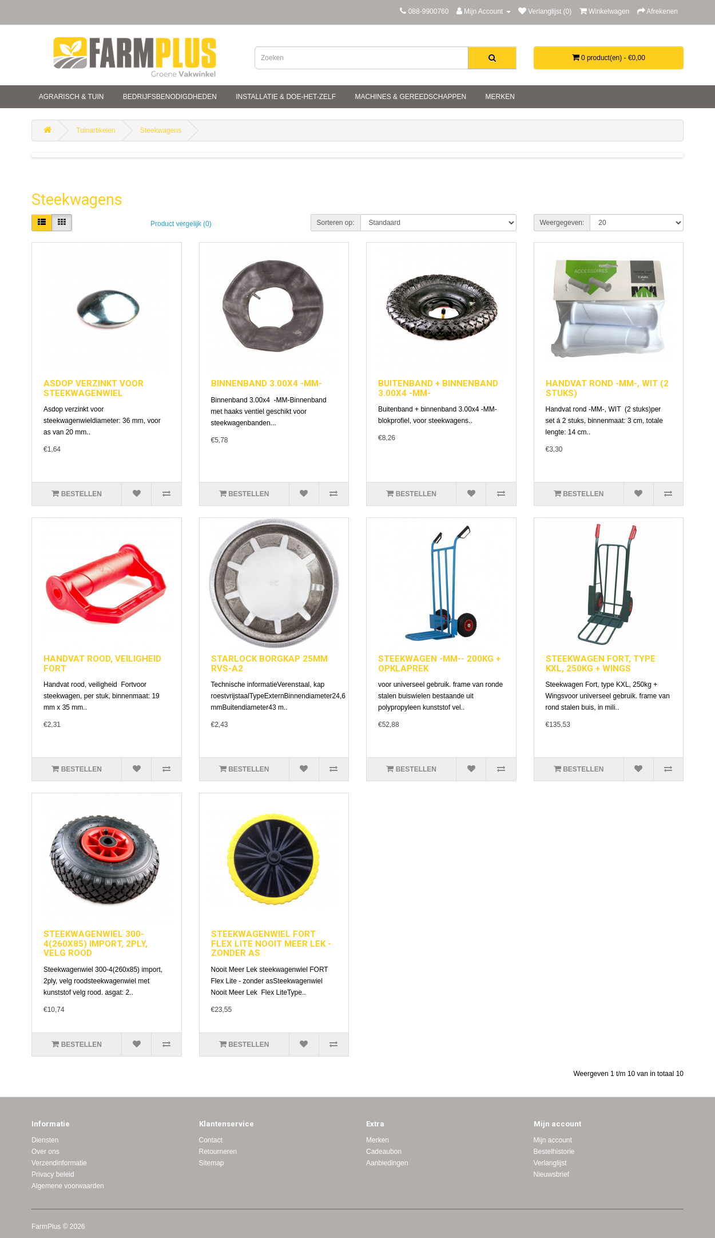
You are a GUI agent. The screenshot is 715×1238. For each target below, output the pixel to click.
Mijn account (553, 1140)
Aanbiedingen (387, 1163)
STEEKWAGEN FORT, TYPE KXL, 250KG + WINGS (601, 664)
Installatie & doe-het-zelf (285, 97)
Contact (211, 1140)
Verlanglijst (550, 1163)
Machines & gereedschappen (409, 97)
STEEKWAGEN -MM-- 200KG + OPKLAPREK (439, 664)
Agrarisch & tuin (70, 97)
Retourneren (218, 1152)
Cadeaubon (384, 1152)
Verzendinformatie (59, 1163)
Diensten (44, 1140)
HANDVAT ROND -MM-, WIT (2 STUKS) (607, 388)
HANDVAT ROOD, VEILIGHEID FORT (102, 664)
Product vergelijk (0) (181, 224)
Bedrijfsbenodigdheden (168, 97)
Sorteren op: (336, 223)
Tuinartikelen (95, 130)
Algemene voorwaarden (67, 1186)
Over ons (45, 1152)
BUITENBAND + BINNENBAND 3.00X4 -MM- (438, 388)
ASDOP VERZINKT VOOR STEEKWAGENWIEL (93, 388)
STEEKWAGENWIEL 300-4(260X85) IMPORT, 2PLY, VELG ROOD (95, 943)
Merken (499, 97)
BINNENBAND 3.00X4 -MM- (266, 383)
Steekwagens (160, 130)
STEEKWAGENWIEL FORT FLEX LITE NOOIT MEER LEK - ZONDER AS (271, 943)
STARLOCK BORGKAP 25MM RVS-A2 (269, 664)
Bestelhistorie (554, 1152)
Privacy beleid (52, 1174)
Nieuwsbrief (552, 1174)
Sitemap (211, 1163)
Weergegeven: (562, 223)
